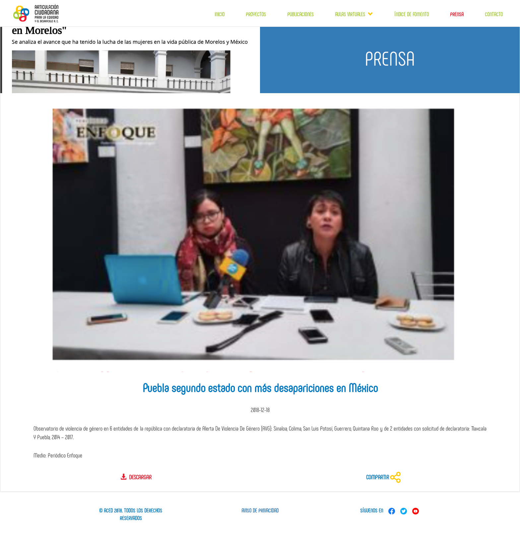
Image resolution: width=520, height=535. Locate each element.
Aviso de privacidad (260, 510)
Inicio (220, 14)
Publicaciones (300, 14)
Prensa (457, 14)
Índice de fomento (411, 14)
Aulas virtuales (351, 14)
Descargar (136, 477)
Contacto (494, 14)
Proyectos (256, 14)
